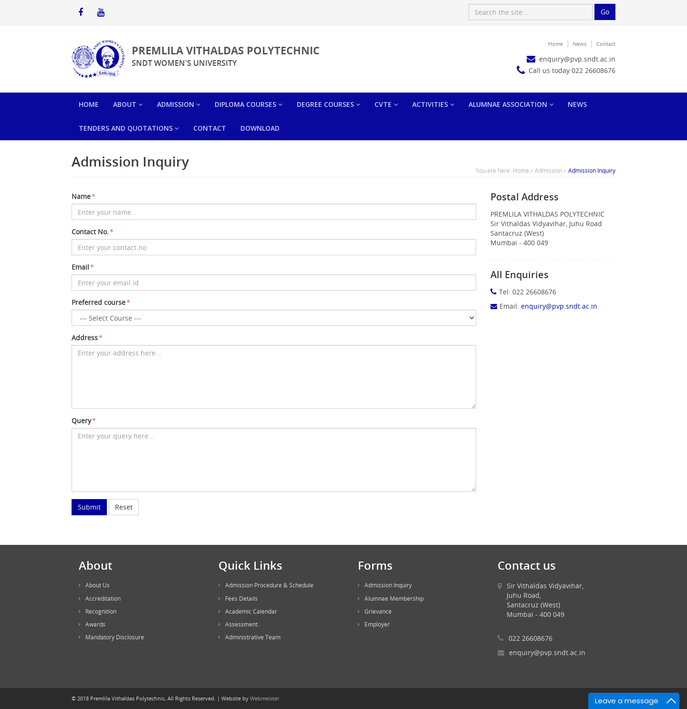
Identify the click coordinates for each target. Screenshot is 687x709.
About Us (94, 585)
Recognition (97, 611)
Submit (89, 506)
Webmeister (264, 698)
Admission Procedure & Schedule (266, 585)
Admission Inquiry (385, 585)
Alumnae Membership (391, 598)
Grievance (375, 611)
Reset (124, 506)
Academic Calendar (248, 611)
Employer (374, 624)
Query (84, 421)
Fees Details (238, 598)
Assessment (238, 624)
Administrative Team (250, 637)
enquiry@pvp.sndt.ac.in (547, 652)
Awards (92, 624)
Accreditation (100, 598)
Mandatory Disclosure (111, 637)
